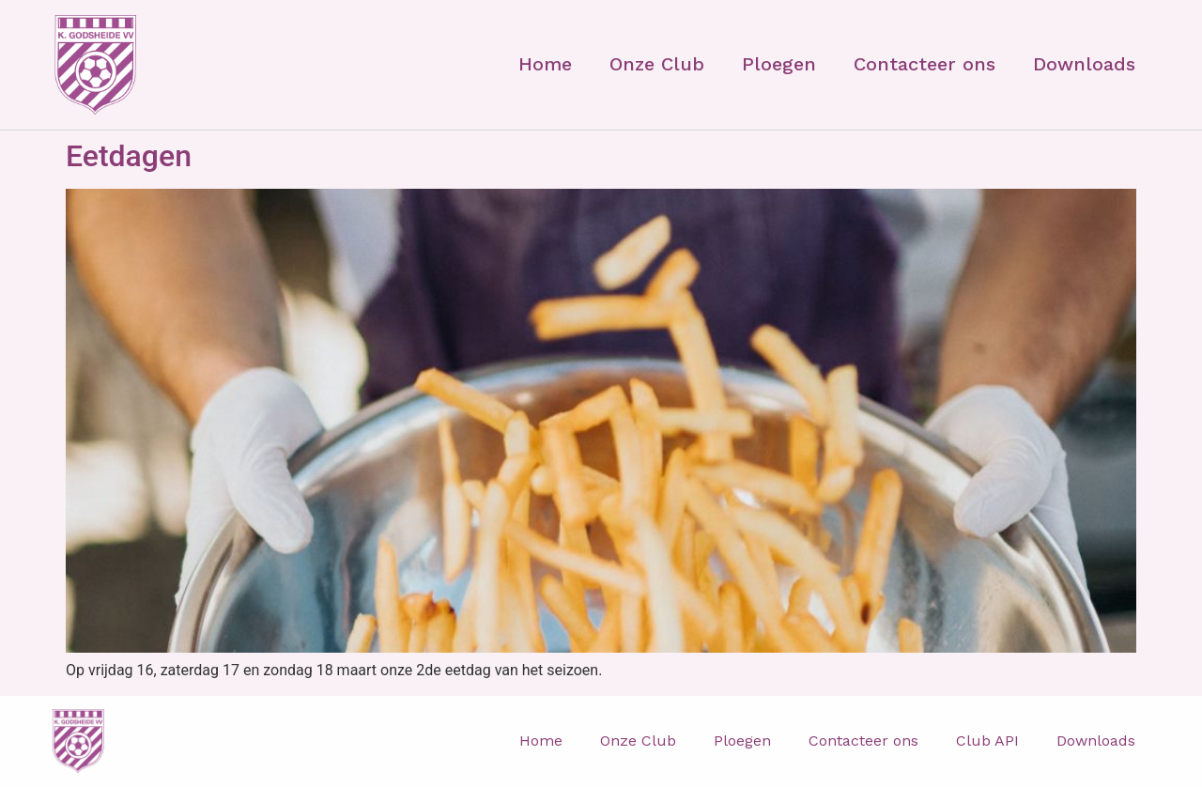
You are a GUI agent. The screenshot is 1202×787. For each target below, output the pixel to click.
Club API (987, 740)
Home (545, 64)
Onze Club (656, 64)
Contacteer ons (924, 64)
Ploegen (779, 64)
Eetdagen (129, 156)
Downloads (1084, 64)
